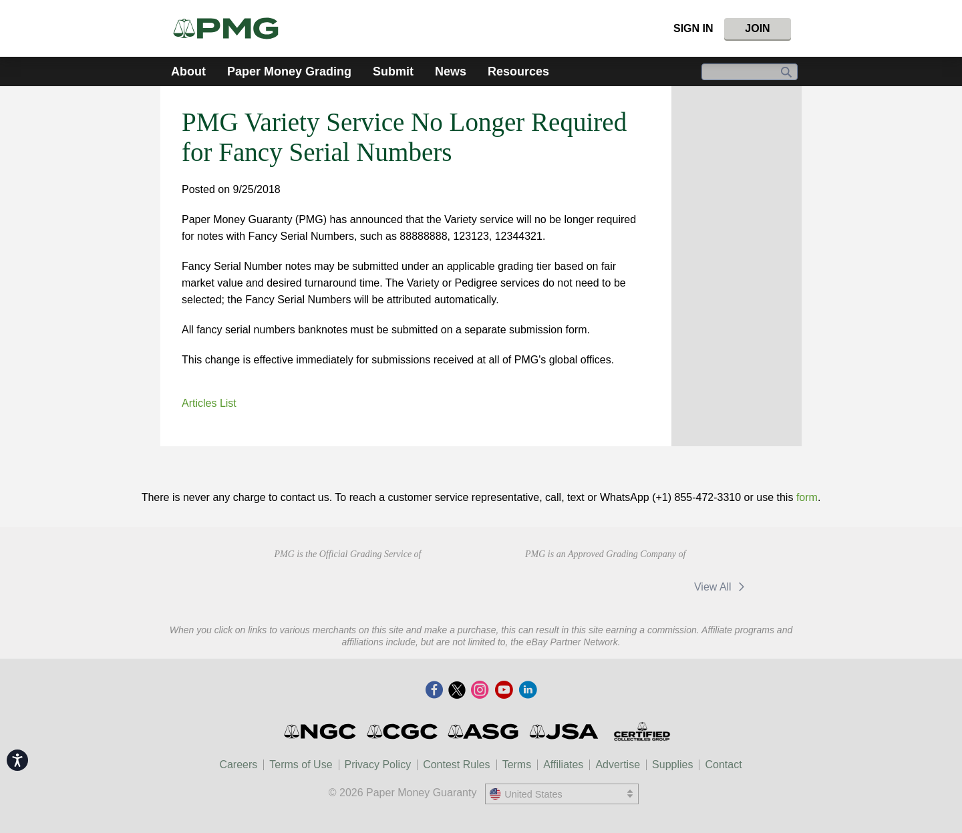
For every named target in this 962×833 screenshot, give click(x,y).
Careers (238, 764)
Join (757, 28)
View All (722, 587)
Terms (517, 764)
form (807, 497)
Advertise (617, 764)
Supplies (672, 764)
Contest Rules (456, 764)
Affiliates (563, 764)
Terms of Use (300, 764)
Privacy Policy (378, 764)
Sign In (693, 28)
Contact (723, 764)
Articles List (209, 403)
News (450, 71)
